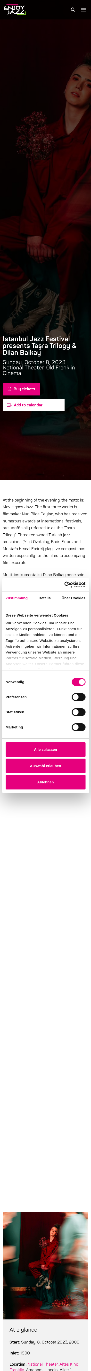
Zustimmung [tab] (17, 598)
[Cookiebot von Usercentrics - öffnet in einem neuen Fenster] (64, 585)
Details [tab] (45, 598)
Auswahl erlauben (45, 766)
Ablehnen (45, 782)
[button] (73, 10)
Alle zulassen (45, 749)
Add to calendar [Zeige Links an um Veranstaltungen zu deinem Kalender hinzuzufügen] (28, 405)
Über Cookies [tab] (73, 598)
